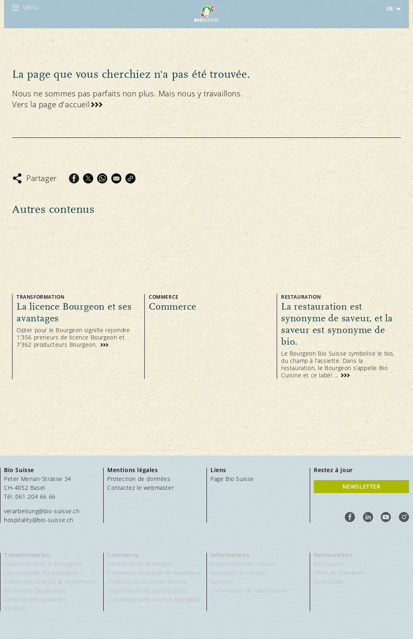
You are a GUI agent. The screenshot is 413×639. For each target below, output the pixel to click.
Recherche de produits (35, 590)
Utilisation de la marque (140, 564)
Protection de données (139, 479)
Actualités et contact (239, 573)
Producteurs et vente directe (147, 581)
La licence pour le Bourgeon (42, 564)
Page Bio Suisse (232, 479)
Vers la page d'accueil (51, 104)
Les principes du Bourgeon (41, 573)
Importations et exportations (147, 590)
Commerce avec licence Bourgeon (154, 599)
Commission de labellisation (249, 590)
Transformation (27, 555)
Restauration (333, 555)
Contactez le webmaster (140, 487)
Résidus (14, 608)
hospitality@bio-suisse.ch (38, 520)
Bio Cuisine (329, 564)
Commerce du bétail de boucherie (154, 573)
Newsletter (361, 486)
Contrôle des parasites (35, 599)
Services (222, 581)
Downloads (329, 581)
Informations (230, 555)
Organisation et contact (243, 564)
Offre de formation (339, 573)
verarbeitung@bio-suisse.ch (42, 511)
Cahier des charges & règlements (50, 581)
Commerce (123, 555)
